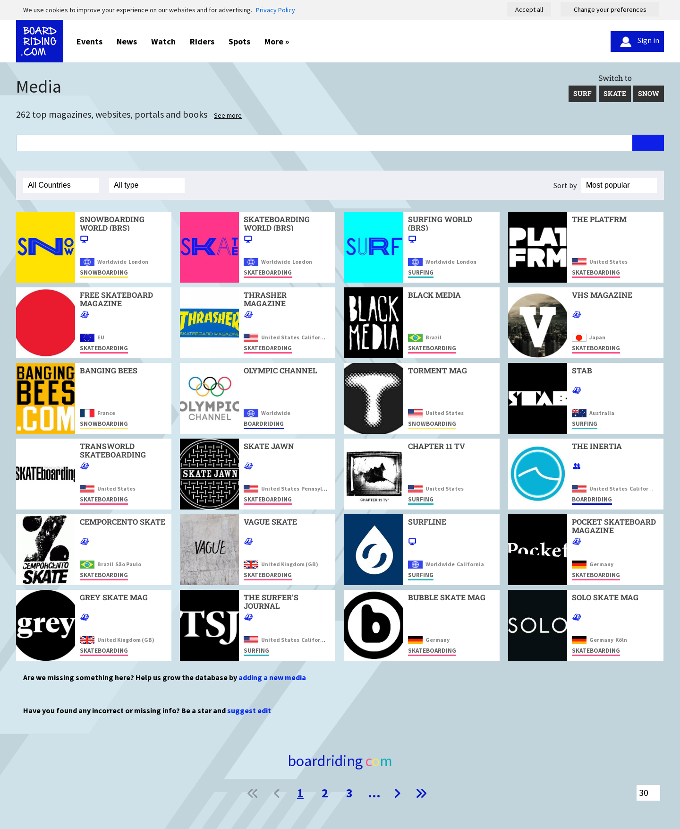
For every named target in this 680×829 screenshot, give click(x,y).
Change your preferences (610, 9)
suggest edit (249, 710)
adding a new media (272, 677)
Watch (163, 41)
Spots (239, 41)
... (374, 793)
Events (89, 41)
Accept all (529, 9)
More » (276, 41)
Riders (202, 41)
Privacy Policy (275, 10)
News (127, 41)
